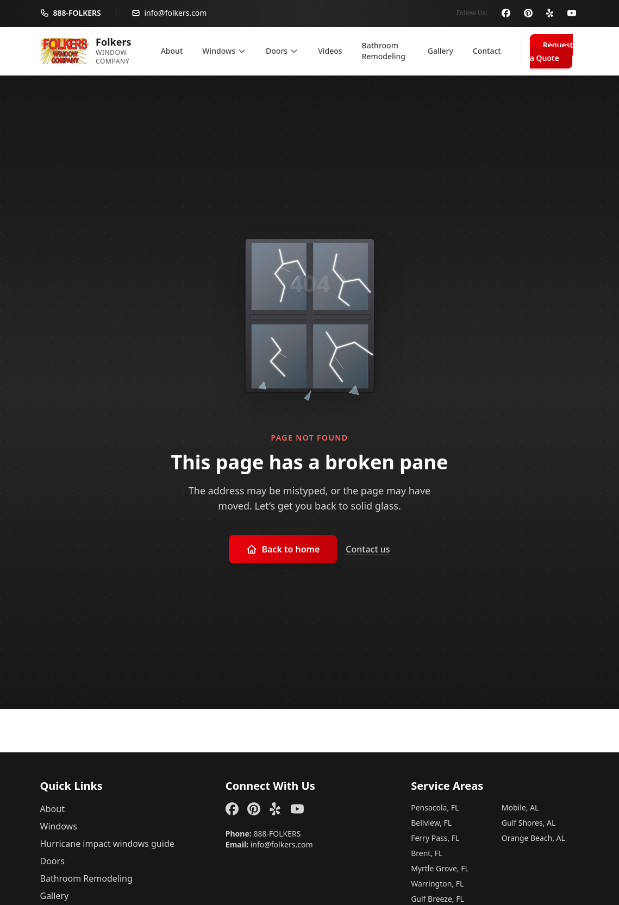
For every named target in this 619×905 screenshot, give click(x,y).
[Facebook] (506, 13)
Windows (58, 826)
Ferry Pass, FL (435, 837)
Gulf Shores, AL (529, 822)
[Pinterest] (528, 13)
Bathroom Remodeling (86, 878)
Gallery (54, 895)
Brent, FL (426, 852)
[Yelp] (550, 13)
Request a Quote (551, 50)
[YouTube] (571, 13)
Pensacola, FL (435, 807)
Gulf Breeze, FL (437, 898)
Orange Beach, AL (533, 837)
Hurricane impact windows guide (107, 843)
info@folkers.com (282, 844)
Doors (52, 860)
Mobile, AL (520, 807)
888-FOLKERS (277, 833)
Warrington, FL (437, 883)
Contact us (368, 549)
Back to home (283, 549)
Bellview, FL (431, 822)
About (52, 808)
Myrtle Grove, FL (440, 868)
